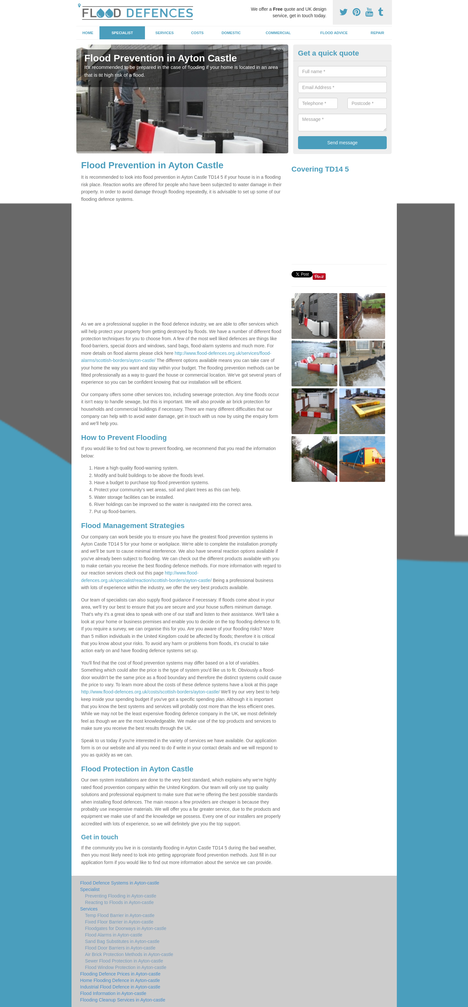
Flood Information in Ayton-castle (113, 993)
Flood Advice (334, 33)
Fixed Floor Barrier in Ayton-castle (119, 921)
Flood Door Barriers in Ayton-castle (120, 947)
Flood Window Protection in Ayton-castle (125, 967)
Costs (197, 33)
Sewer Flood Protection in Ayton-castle (124, 960)
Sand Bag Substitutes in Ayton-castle (122, 941)
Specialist (122, 33)
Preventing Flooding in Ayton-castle (120, 895)
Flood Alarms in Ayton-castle (113, 934)
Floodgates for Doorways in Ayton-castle (125, 928)
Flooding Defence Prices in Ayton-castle (120, 973)
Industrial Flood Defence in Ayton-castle (120, 986)
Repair (377, 33)
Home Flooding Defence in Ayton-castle (120, 980)
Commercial (278, 33)
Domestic (231, 33)
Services (164, 33)
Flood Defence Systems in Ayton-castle (119, 882)
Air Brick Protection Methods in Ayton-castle (129, 954)
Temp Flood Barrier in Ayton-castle (120, 915)
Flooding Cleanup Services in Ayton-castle (122, 999)
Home (87, 33)
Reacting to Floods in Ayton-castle (119, 902)
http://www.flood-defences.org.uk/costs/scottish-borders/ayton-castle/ (150, 691)
